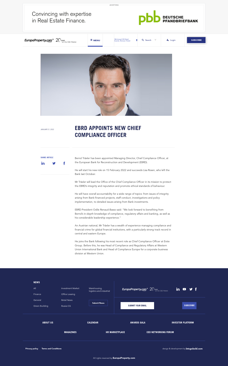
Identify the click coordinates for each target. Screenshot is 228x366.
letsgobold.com (194, 348)
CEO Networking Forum (160, 332)
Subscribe (196, 40)
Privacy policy (31, 348)
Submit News (98, 303)
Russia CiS (66, 306)
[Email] (137, 305)
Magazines (70, 332)
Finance (37, 294)
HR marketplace (115, 332)
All (34, 288)
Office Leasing (68, 294)
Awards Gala (137, 322)
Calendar (92, 322)
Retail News (66, 300)
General (37, 300)
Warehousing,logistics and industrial (99, 289)
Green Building (40, 306)
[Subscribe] (189, 305)
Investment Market (70, 288)
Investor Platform (183, 322)
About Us (48, 322)
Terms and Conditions (51, 348)
